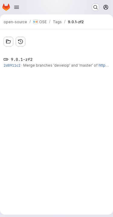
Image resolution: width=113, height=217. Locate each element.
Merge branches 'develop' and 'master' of (61, 65)
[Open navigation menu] (16, 7)
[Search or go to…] (95, 7)
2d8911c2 (12, 65)
